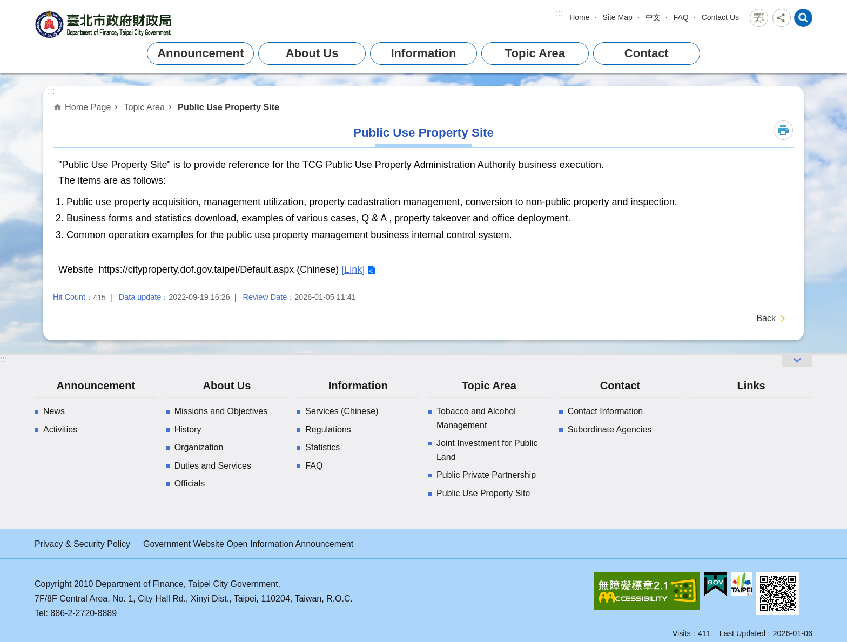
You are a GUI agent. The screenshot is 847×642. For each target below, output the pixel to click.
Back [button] (766, 318)
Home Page (88, 107)
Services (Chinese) (341, 411)
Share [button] (781, 18)
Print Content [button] (783, 130)
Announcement (200, 53)
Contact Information (605, 411)
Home (579, 17)
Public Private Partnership (486, 474)
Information (423, 53)
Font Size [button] (759, 18)
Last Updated (743, 633)
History (187, 429)
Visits (682, 633)
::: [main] (51, 91)
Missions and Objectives (221, 411)
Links (751, 385)
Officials (189, 483)
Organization (199, 447)
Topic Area (535, 53)
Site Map (617, 17)
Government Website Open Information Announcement (248, 544)
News (54, 411)
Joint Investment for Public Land (487, 450)
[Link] (353, 269)
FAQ (681, 17)
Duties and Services (212, 465)
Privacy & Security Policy (82, 544)
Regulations (328, 429)
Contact (646, 53)
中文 (653, 17)
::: (559, 13)
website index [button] (803, 18)
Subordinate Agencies (610, 429)
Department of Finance (105, 24)
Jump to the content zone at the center (5, 5)
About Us (312, 53)
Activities (60, 429)
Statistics (322, 447)
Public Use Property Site (228, 107)
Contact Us (720, 17)
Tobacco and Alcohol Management (476, 418)
